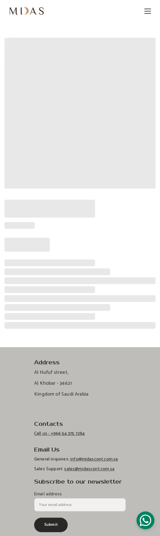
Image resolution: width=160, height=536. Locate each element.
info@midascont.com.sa (94, 462)
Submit (51, 527)
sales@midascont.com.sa (89, 472)
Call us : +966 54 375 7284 (59, 436)
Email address (48, 496)
